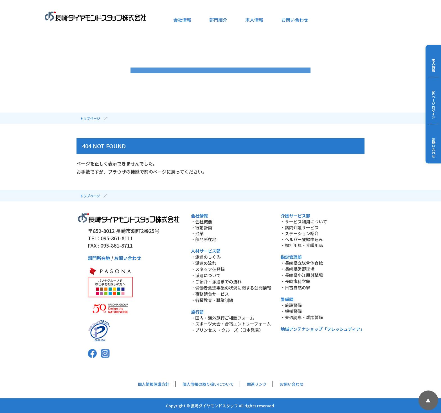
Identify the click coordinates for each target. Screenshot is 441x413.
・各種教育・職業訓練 (212, 300)
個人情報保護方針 (153, 384)
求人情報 (254, 19)
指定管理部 (291, 257)
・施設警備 (291, 305)
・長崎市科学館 (295, 281)
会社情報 (182, 19)
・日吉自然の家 (295, 287)
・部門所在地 (203, 239)
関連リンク (257, 384)
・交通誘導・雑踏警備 (302, 317)
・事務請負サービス (210, 294)
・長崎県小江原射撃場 (302, 275)
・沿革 (197, 233)
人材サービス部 (205, 251)
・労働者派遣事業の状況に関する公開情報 (231, 288)
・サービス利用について (304, 222)
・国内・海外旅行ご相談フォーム (222, 318)
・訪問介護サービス (300, 227)
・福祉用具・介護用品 (302, 245)
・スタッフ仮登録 (208, 269)
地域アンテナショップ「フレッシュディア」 (322, 329)
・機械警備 (291, 311)
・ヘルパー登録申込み (302, 239)
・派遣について (205, 275)
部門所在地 (99, 258)
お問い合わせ (294, 19)
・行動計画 (201, 227)
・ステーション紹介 (300, 233)
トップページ (90, 118)
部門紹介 (218, 19)
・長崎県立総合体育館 (302, 263)
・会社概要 (201, 222)
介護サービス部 (295, 216)
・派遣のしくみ (206, 257)
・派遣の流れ (203, 263)
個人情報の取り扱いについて (208, 384)
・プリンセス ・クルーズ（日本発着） (227, 330)
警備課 (287, 299)
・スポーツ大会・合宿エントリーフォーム (231, 324)
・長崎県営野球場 (297, 269)
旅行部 (197, 312)
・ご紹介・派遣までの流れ (216, 281)
